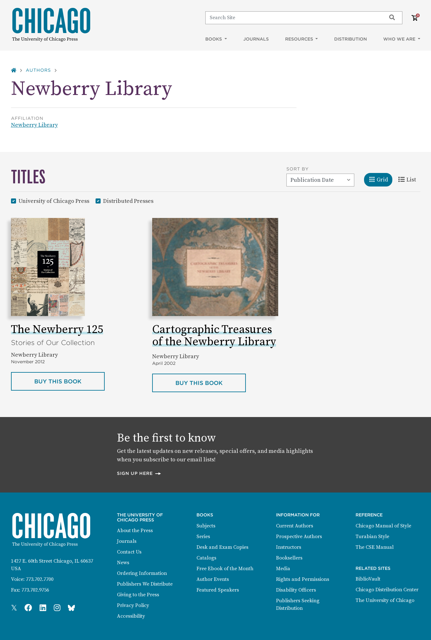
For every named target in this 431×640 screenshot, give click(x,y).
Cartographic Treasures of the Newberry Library (214, 336)
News (123, 562)
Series (203, 536)
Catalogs (206, 558)
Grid (380, 179)
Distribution (350, 39)
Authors (38, 70)
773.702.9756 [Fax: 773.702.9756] (35, 590)
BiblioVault (368, 579)
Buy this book (69, 381)
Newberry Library (34, 125)
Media (283, 568)
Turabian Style (372, 536)
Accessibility (131, 616)
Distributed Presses (128, 201)
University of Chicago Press (54, 201)
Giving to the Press (138, 595)
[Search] (293, 18)
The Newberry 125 (57, 330)
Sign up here (139, 473)
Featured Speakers (217, 590)
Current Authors (294, 526)
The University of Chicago (385, 600)
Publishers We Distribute (145, 584)
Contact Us (129, 552)
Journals (256, 39)
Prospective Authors (299, 536)
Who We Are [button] (400, 39)
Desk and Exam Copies (222, 547)
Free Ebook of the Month (224, 568)
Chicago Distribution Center (387, 590)
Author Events (212, 579)
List (409, 179)
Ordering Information (142, 573)
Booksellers (289, 558)
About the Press (135, 530)
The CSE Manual (375, 547)
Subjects (205, 526)
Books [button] (214, 39)
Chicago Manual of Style (383, 526)
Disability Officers (296, 590)
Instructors (288, 547)
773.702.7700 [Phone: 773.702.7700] (39, 579)
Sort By (297, 169)
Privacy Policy (133, 605)
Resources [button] (299, 39)
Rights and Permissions (302, 579)
